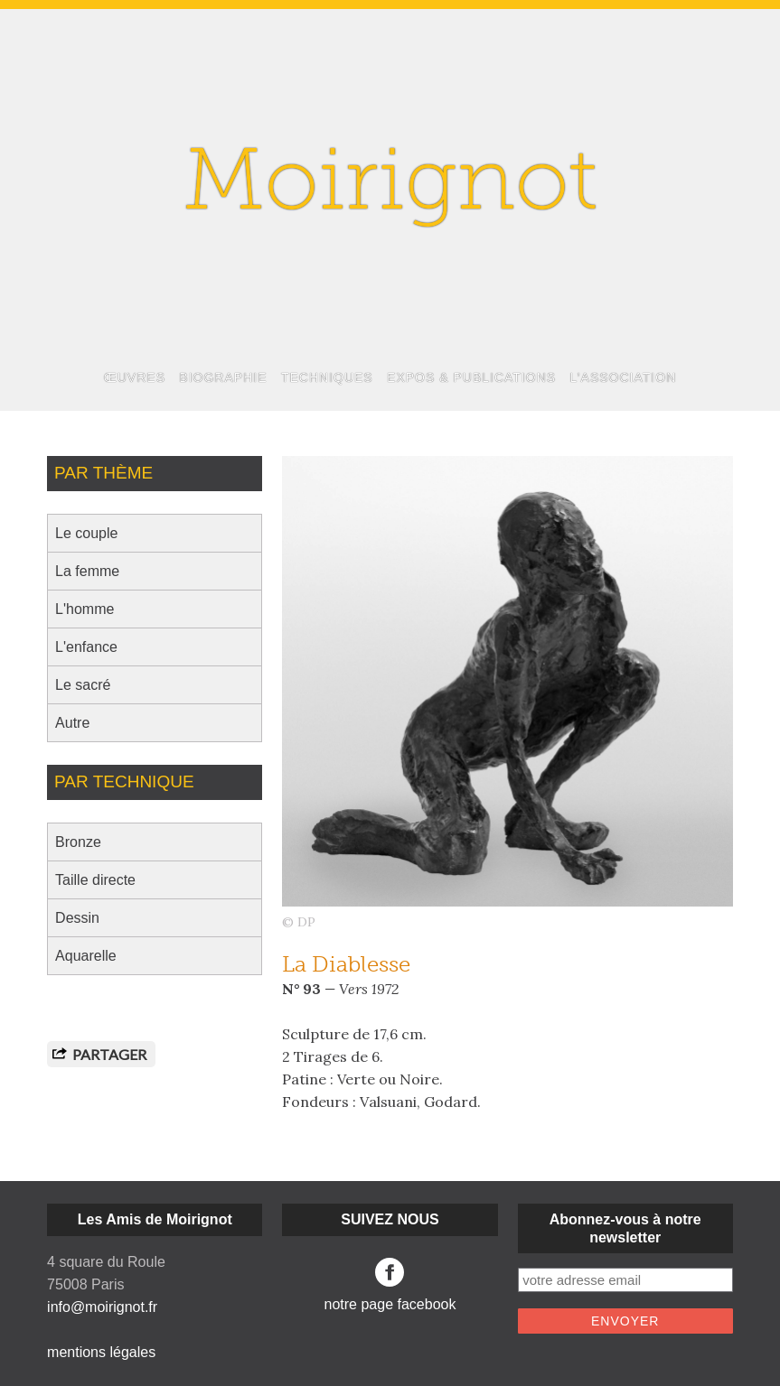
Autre (72, 722)
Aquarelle (86, 955)
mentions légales (101, 1352)
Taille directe (95, 880)
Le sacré (82, 685)
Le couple (86, 533)
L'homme (84, 609)
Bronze (78, 842)
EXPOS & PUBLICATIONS (471, 377)
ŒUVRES (134, 377)
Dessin (77, 918)
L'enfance (86, 647)
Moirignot (390, 187)
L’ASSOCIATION (622, 377)
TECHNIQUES (327, 377)
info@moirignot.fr (102, 1307)
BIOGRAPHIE (223, 377)
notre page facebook (390, 1285)
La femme (87, 571)
